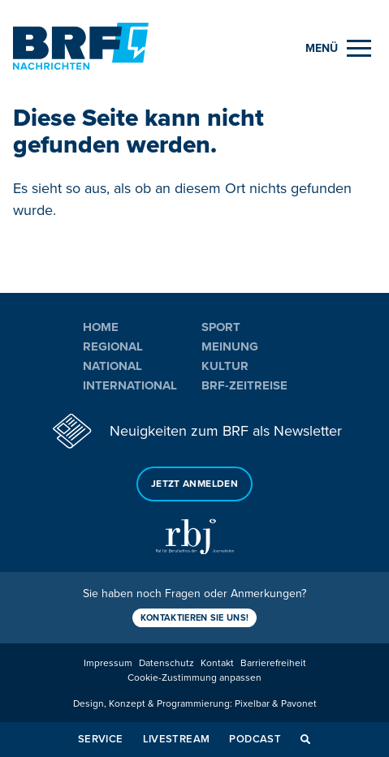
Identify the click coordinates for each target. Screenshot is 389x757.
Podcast (255, 739)
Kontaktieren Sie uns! (194, 618)
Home (101, 327)
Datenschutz (166, 663)
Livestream (176, 739)
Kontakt (217, 663)
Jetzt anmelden (194, 484)
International (130, 385)
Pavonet (299, 704)
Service (100, 739)
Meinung (229, 346)
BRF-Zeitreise (244, 385)
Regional (113, 346)
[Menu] (338, 48)
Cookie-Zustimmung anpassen (194, 678)
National (112, 366)
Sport (220, 327)
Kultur (225, 366)
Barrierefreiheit (273, 663)
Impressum (108, 663)
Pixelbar (252, 704)
